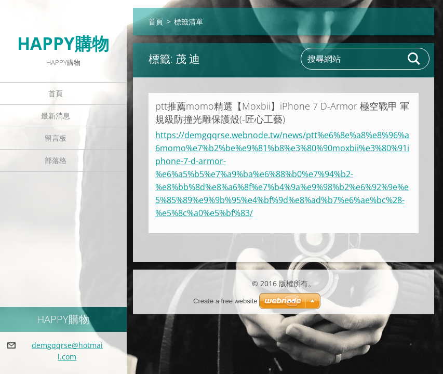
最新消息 (55, 116)
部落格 (55, 160)
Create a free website (225, 301)
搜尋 (414, 58)
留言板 (55, 138)
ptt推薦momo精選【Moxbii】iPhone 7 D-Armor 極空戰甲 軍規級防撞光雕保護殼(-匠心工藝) (282, 112)
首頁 (55, 93)
